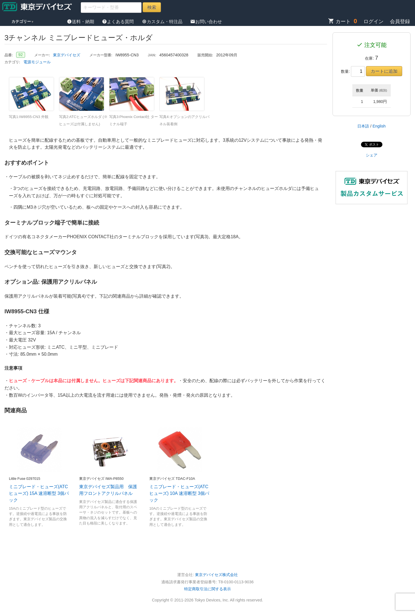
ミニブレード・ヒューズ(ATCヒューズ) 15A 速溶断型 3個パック (39, 493)
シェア (371, 155)
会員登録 (400, 21)
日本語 (363, 126)
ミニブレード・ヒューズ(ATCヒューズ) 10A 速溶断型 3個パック (179, 493)
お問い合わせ (206, 21)
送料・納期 (81, 21)
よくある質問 (118, 21)
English (378, 126)
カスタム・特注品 (163, 21)
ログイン (373, 21)
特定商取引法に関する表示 (207, 589)
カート (339, 21)
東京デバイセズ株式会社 (216, 574)
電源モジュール (37, 62)
